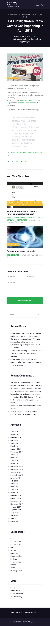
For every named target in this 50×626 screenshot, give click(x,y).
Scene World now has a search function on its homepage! (22, 212)
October (15, 472)
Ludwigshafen (37, 152)
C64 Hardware (13, 202)
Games (13, 550)
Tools (12, 568)
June (14, 455)
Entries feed (15, 591)
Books (13, 539)
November (16, 469)
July (14, 440)
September (16, 475)
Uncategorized (16, 571)
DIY (11, 547)
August (15, 478)
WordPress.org (16, 597)
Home (17, 36)
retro (8, 155)
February (15, 437)
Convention (22, 152)
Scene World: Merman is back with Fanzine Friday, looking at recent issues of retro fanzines (25, 362)
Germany (29, 152)
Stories (13, 565)
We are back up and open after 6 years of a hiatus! (25, 400)
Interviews (35, 202)
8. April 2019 (25, 255)
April (14, 432)
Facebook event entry (25, 103)
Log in (12, 588)
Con (17, 152)
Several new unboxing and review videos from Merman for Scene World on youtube (25, 353)
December (16, 452)
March (14, 435)
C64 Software (24, 202)
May (14, 458)
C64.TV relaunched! (31, 411)
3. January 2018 (34, 220)
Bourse (13, 152)
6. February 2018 (24, 15)
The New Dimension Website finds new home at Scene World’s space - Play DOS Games (26, 385)
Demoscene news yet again (21, 251)
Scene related (12, 15)
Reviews (12, 204)
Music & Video (16, 556)
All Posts (26, 36)
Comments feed (16, 594)
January (15, 449)
